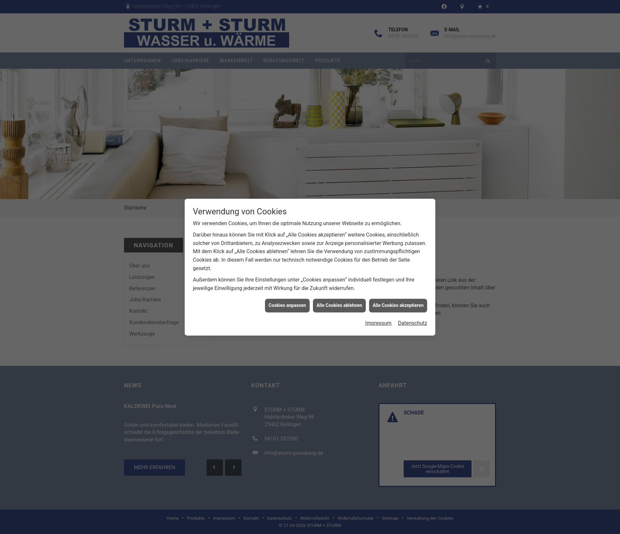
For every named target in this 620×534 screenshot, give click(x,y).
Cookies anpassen (287, 301)
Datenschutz (412, 319)
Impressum (378, 319)
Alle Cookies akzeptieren (398, 301)
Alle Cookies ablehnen (339, 301)
